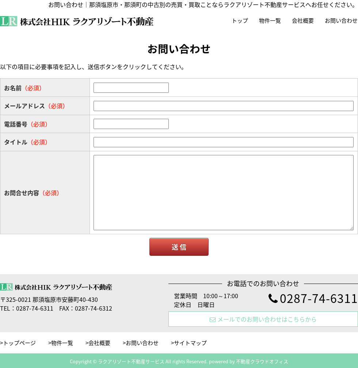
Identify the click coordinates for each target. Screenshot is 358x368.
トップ (240, 20)
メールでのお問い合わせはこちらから (263, 319)
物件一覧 (270, 20)
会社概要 (303, 20)
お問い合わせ (341, 20)
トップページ (19, 343)
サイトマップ (190, 343)
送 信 (179, 247)
